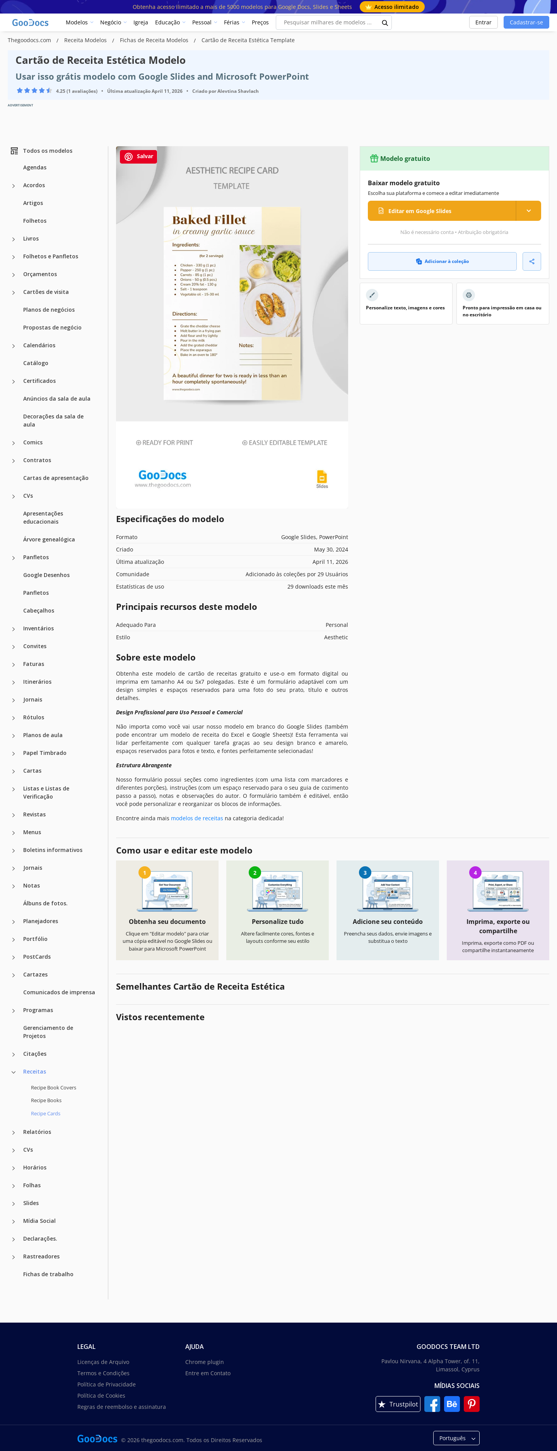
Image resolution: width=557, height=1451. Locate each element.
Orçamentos (40, 274)
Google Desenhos (46, 575)
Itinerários (37, 681)
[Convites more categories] (13, 647)
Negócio (110, 22)
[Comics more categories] (13, 443)
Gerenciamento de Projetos (48, 1032)
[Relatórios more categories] (13, 1133)
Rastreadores (41, 1256)
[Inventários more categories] (13, 629)
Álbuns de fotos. (45, 903)
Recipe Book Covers (53, 1087)
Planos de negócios (49, 309)
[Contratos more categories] (13, 461)
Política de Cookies (101, 1395)
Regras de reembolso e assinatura (121, 1406)
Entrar (483, 22)
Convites (34, 646)
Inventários (38, 628)
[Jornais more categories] (13, 700)
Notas (31, 885)
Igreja (140, 22)
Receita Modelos (86, 40)
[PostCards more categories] (13, 957)
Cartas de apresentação (56, 477)
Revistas (34, 814)
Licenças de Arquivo (103, 1362)
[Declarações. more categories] (13, 1239)
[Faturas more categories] (13, 665)
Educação (167, 22)
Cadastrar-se (526, 22)
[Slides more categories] (13, 1204)
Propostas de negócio (52, 327)
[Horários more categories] (13, 1168)
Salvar (138, 157)
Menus (32, 832)
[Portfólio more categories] (13, 940)
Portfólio (35, 938)
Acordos (34, 185)
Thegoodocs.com (30, 40)
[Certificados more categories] (13, 382)
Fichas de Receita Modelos (155, 40)
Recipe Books (46, 1100)
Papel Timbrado (45, 752)
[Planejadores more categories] (13, 922)
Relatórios (37, 1131)
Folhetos (34, 220)
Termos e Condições (103, 1373)
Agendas (34, 167)
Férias (231, 22)
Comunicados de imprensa (59, 992)
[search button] (385, 22)
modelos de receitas (197, 818)
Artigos (33, 203)
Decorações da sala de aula (53, 420)
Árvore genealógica (49, 539)
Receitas (34, 1071)
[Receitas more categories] (13, 1072)
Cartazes (35, 974)
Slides (31, 1203)
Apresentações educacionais (43, 517)
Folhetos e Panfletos (50, 256)
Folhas (32, 1185)
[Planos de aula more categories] (13, 736)
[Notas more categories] (13, 886)
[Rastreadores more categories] (13, 1257)
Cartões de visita (46, 291)
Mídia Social (39, 1220)
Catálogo (35, 363)
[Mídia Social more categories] (13, 1221)
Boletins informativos (52, 850)
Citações (34, 1053)
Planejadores (40, 921)
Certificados (39, 380)
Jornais (32, 699)
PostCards (37, 956)
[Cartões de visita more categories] (13, 293)
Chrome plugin (204, 1362)
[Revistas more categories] (13, 815)
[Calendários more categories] (13, 346)
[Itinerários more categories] (13, 682)
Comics (33, 442)
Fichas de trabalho (48, 1274)
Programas (38, 1010)
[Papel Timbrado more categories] (13, 754)
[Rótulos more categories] (13, 718)
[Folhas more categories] (13, 1186)
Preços (260, 22)
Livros (31, 238)
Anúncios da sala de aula (57, 398)
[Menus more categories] (13, 833)
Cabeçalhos (38, 610)
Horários (34, 1167)
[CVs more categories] (13, 496)
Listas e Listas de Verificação (46, 792)
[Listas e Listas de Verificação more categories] (13, 789)
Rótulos (33, 717)
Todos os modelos (41, 150)
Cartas (32, 770)
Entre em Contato (208, 1373)
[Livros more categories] (13, 239)
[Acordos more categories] (13, 186)
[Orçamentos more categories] (13, 275)
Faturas (33, 663)
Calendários (39, 345)
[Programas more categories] (13, 1011)
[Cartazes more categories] (13, 975)
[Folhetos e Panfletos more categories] (13, 257)
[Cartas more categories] (13, 771)
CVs (28, 495)
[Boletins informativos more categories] (13, 851)
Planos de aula (43, 735)
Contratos (37, 460)
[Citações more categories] (13, 1054)
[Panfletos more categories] (13, 558)
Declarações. (40, 1238)
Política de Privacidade (106, 1384)
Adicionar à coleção (442, 261)
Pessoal (202, 22)
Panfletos (36, 557)
